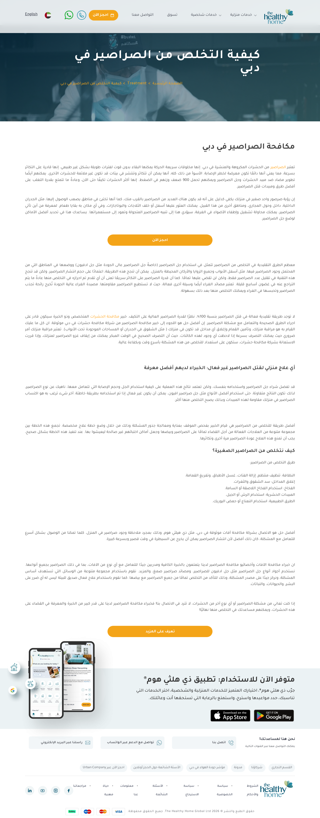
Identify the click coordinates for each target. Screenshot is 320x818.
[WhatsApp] (69, 15)
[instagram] (55, 790)
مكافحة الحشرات (104, 317)
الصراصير (278, 168)
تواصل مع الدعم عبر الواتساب (134, 742)
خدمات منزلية (241, 15)
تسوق (172, 15)
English (31, 15)
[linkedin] (29, 790)
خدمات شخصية (204, 15)
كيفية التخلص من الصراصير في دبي (91, 84)
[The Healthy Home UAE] (278, 16)
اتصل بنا (223, 742)
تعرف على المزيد (160, 632)
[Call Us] (81, 15)
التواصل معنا (143, 15)
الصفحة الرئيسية (167, 84)
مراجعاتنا (79, 786)
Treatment (137, 84)
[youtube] (42, 790)
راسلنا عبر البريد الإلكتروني (65, 742)
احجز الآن (160, 240)
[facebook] (68, 790)
